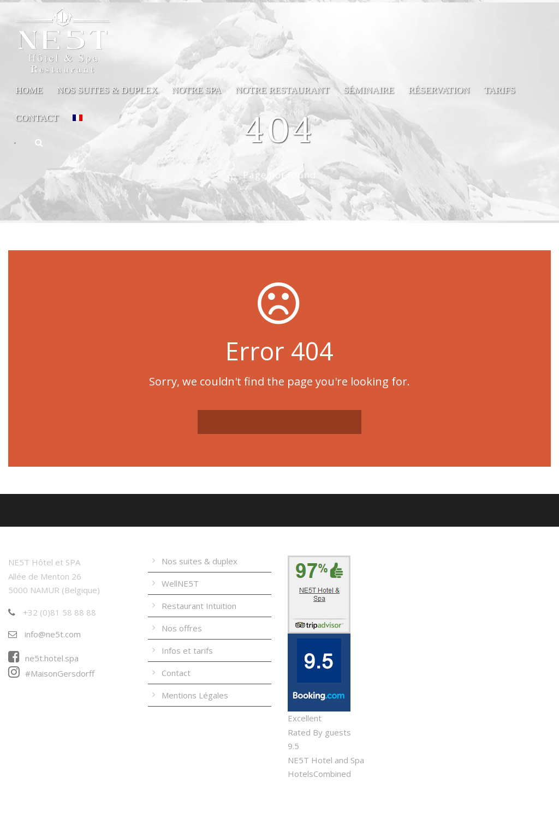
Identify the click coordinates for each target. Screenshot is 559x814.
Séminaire (368, 90)
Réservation (439, 90)
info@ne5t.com (44, 634)
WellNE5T (180, 583)
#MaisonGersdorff (51, 673)
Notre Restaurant (282, 90)
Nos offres (182, 628)
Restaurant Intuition (199, 605)
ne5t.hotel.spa (43, 658)
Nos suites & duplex (107, 90)
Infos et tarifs (187, 650)
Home (29, 90)
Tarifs (499, 90)
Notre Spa (197, 90)
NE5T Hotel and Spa (326, 760)
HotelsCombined (319, 773)
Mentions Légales (195, 695)
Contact (36, 118)
